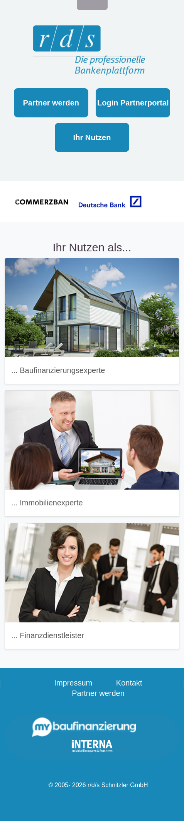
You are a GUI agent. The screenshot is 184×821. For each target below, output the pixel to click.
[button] (18, 201)
